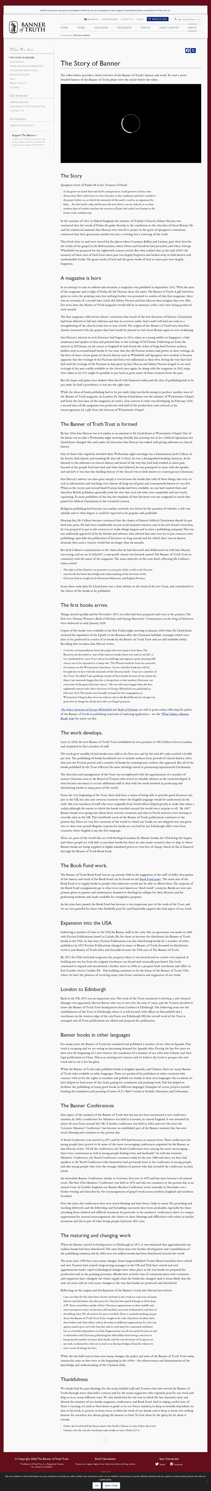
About (69, 35)
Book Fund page (150, 879)
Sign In (140, 19)
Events (145, 27)
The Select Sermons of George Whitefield (86, 709)
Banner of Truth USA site (160, 10)
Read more (111, 1485)
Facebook (176, 1464)
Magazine (101, 27)
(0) (159, 19)
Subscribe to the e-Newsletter (27, 106)
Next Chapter (169, 27)
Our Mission (17, 61)
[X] (193, 50)
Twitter (160, 1464)
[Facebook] (187, 50)
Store (81, 27)
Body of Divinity (128, 709)
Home (63, 35)
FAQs (12, 78)
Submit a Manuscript (22, 125)
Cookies (14, 87)
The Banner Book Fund (24, 70)
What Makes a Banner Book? (26, 66)
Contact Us (127, 19)
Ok (96, 1485)
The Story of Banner (22, 57)
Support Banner (110, 19)
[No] (207, 1481)
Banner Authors (19, 74)
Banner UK (93, 19)
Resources (124, 27)
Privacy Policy (18, 83)
